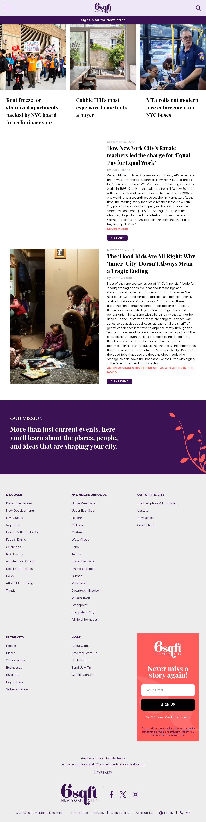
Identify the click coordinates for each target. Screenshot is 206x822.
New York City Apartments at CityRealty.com (113, 764)
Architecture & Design (21, 561)
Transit (10, 590)
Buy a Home (15, 682)
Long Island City (83, 612)
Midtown (78, 525)
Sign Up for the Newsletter (103, 20)
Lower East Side (83, 561)
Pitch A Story (81, 660)
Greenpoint (80, 605)
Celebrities (13, 547)
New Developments (20, 510)
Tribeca (77, 554)
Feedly (166, 812)
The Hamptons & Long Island (157, 503)
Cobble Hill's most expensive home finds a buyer (102, 107)
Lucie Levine (121, 169)
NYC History (14, 554)
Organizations (16, 660)
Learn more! (117, 228)
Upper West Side (83, 503)
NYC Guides (14, 517)
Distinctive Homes (19, 503)
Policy (10, 576)
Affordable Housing (19, 583)
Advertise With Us (84, 652)
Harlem (77, 517)
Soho (75, 547)
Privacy (99, 812)
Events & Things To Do (22, 532)
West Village (80, 539)
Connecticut (145, 525)
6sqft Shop (13, 525)
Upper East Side (83, 510)
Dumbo (77, 576)
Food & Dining (16, 539)
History (118, 237)
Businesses (14, 667)
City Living (120, 380)
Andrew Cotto (122, 277)
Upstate (142, 510)
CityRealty (117, 758)
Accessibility (144, 812)
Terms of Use (155, 731)
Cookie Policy (120, 812)
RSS (185, 812)
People (11, 645)
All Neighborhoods (85, 619)
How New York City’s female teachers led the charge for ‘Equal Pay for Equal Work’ (150, 155)
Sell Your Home (17, 689)
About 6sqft (80, 645)
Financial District (83, 568)
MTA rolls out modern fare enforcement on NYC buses (173, 107)
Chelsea (77, 532)
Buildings (12, 674)
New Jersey (145, 517)
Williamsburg (81, 597)
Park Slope (79, 583)
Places (10, 652)
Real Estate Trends (19, 568)
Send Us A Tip (81, 667)
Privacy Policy (179, 731)
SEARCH (199, 8)
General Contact (83, 674)
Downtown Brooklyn (86, 590)
